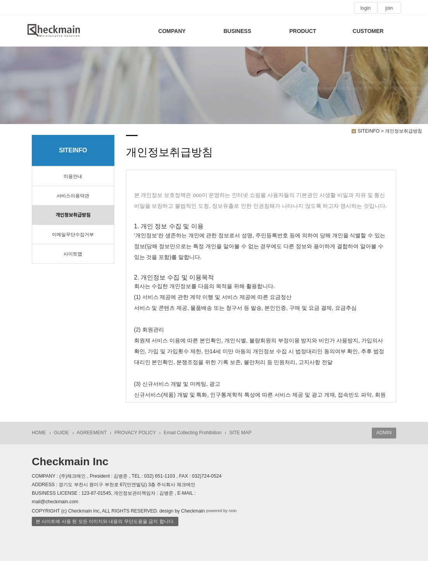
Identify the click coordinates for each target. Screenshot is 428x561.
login (366, 8)
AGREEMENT (92, 432)
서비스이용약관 (73, 196)
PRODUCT (302, 31)
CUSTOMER (368, 31)
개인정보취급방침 (72, 215)
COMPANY (172, 31)
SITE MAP (240, 432)
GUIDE (61, 432)
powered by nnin (221, 510)
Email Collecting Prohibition (192, 432)
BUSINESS (237, 31)
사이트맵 (73, 254)
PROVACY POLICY (135, 432)
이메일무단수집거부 (73, 234)
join (389, 8)
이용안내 (73, 176)
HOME (39, 432)
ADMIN (384, 432)
